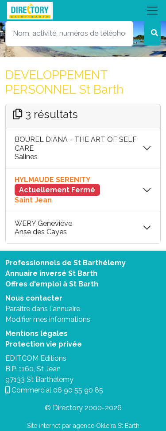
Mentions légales (36, 333)
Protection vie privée (43, 344)
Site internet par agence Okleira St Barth (83, 425)
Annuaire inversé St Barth (51, 273)
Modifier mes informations (47, 319)
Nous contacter (33, 298)
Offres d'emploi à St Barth (51, 284)
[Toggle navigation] (83, 10)
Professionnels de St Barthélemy (65, 263)
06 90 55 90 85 (78, 390)
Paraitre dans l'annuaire (42, 309)
